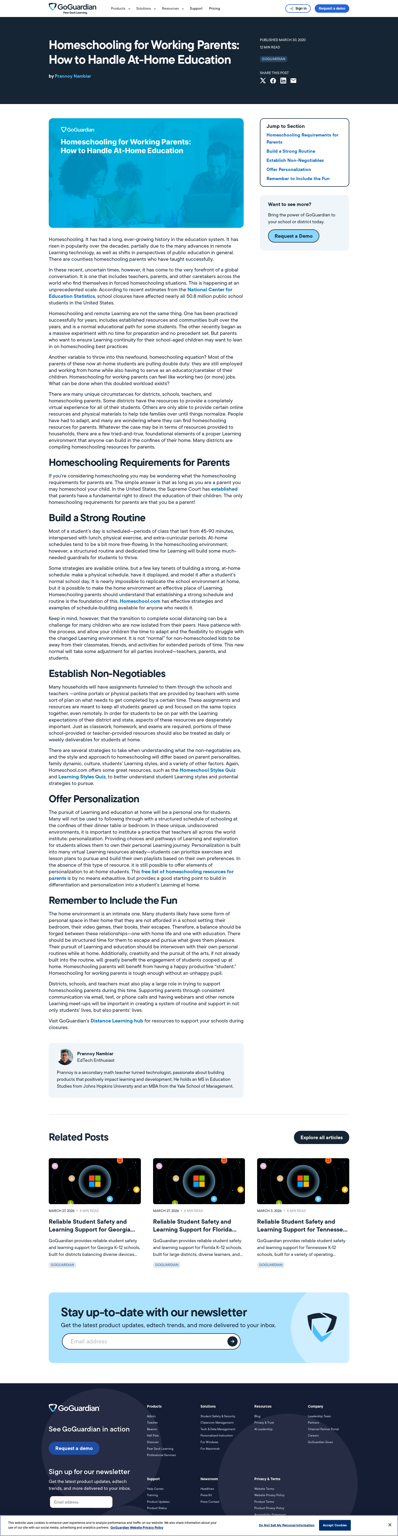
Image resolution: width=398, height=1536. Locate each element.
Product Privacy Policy (269, 1508)
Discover (153, 1442)
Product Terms (264, 1502)
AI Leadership (263, 1429)
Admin (151, 1416)
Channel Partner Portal (323, 1429)
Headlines (207, 1489)
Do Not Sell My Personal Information (287, 1525)
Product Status (157, 1508)
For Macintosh (210, 1449)
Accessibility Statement (270, 1515)
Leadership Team (319, 1416)
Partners (313, 1423)
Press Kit (206, 1495)
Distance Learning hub (117, 1021)
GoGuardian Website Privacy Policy (136, 1527)
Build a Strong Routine (291, 151)
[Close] (389, 1524)
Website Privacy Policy (269, 1495)
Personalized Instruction (217, 1435)
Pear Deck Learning (160, 1449)
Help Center (155, 1489)
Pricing (214, 8)
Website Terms (264, 1489)
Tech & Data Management (218, 1429)
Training (152, 1495)
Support (196, 8)
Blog (257, 1416)
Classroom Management (217, 1423)
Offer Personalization (289, 169)
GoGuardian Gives (320, 1442)
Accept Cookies (335, 1525)
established (224, 489)
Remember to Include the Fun (298, 178)
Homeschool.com (140, 601)
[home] (72, 8)
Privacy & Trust (264, 1423)
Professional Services (161, 1455)
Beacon (152, 1429)
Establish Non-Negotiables (295, 160)
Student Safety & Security (218, 1416)
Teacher (152, 1423)
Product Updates (158, 1502)
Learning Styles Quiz (81, 776)
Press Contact (210, 1502)
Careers (313, 1435)
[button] (121, 8)
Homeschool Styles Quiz (207, 770)
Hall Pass (153, 1435)
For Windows (209, 1442)
